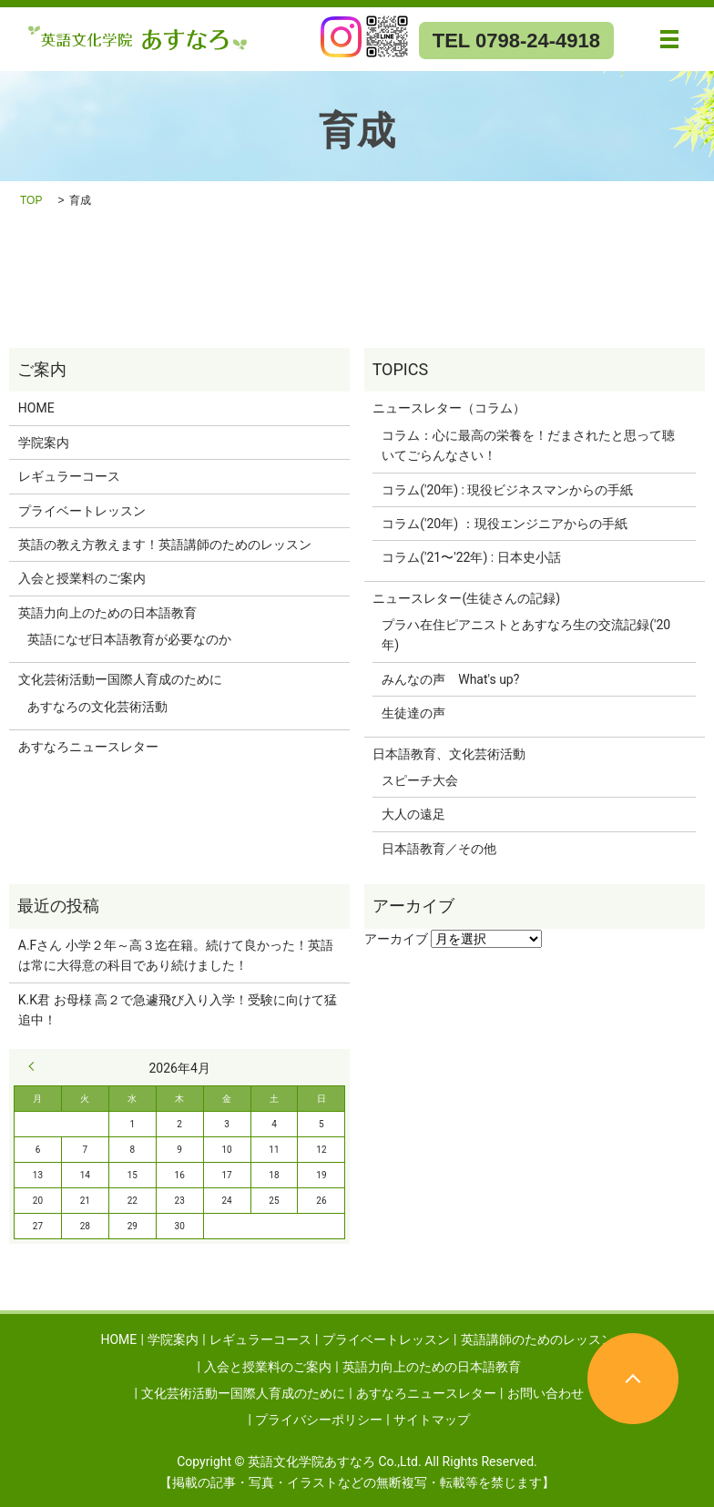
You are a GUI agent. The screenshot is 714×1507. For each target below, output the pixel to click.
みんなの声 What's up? (450, 679)
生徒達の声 (413, 713)
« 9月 (35, 1066)
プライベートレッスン (82, 511)
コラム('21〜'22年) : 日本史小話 (471, 557)
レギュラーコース (69, 476)
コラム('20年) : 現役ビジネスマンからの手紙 (507, 490)
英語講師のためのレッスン (537, 1339)
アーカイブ (396, 939)
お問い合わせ (545, 1393)
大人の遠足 (413, 814)
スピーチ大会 (420, 780)
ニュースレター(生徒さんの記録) (466, 598)
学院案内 (43, 442)
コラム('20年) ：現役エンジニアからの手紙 (504, 523)
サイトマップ (431, 1419)
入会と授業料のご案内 (82, 578)
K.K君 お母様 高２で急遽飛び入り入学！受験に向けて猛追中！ (177, 1010)
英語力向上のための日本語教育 (107, 613)
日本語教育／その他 (439, 848)
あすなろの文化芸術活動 (97, 706)
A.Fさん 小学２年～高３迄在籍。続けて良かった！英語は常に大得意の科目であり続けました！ (175, 955)
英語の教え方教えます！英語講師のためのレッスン (164, 544)
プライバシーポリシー (318, 1419)
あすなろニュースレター (88, 746)
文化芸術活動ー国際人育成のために (120, 679)
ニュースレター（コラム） (448, 408)
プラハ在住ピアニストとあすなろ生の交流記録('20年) (526, 634)
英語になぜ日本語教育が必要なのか (129, 639)
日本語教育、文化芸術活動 (448, 754)
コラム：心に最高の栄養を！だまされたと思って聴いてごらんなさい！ (528, 445)
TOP (31, 200)
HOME (36, 408)
